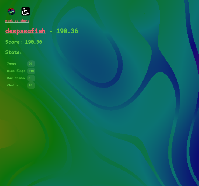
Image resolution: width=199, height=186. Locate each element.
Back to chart (17, 20)
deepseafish (25, 31)
